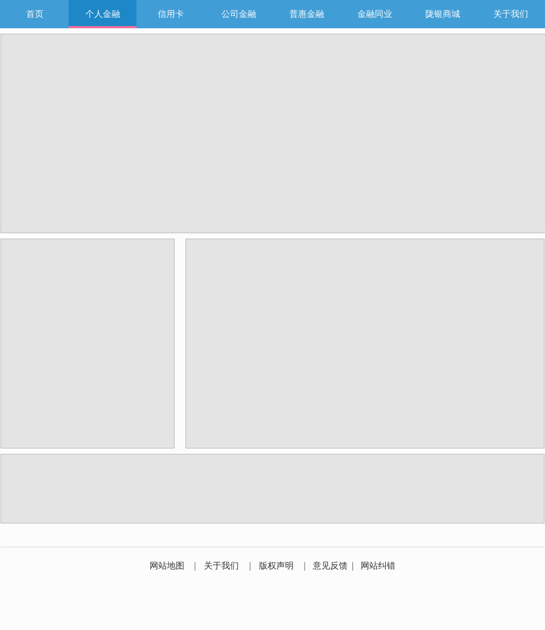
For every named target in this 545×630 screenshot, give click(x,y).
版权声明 (276, 565)
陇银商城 (442, 13)
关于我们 (510, 13)
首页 (35, 13)
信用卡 (171, 13)
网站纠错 (378, 565)
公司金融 (238, 13)
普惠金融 (306, 13)
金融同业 (374, 13)
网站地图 (167, 565)
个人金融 (102, 13)
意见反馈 (330, 565)
